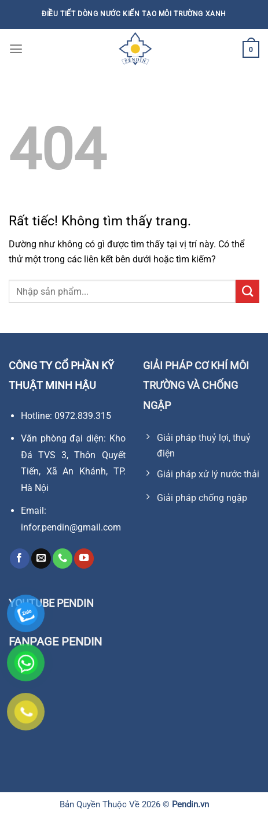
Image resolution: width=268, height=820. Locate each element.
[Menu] (16, 49)
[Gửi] (247, 291)
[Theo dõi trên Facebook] (20, 558)
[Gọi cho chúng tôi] (62, 558)
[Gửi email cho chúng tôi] (41, 558)
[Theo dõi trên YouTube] (84, 558)
